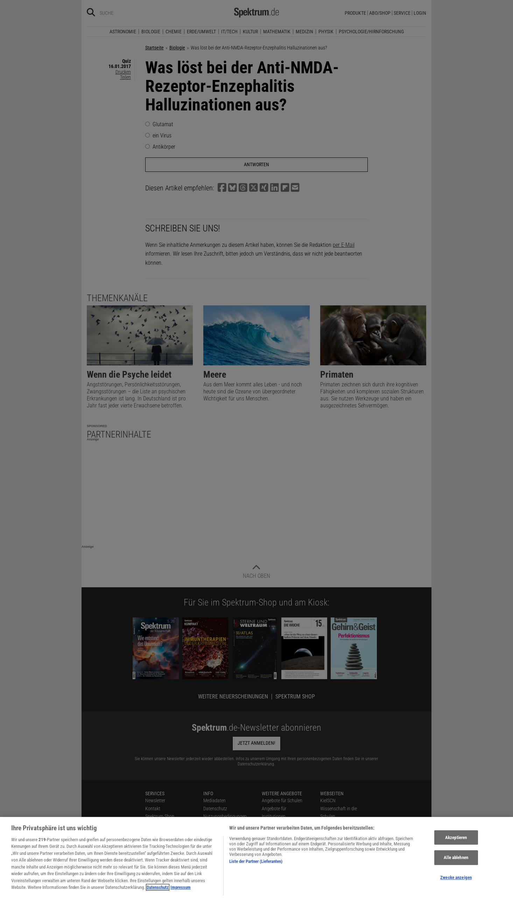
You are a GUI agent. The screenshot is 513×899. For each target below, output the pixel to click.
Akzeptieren (456, 842)
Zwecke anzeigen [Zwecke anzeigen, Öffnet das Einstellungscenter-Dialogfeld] (456, 882)
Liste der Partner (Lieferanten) (255, 865)
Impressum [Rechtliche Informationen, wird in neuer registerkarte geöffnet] (180, 891)
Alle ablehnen (456, 862)
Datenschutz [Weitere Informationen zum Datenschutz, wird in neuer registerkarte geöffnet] (158, 891)
